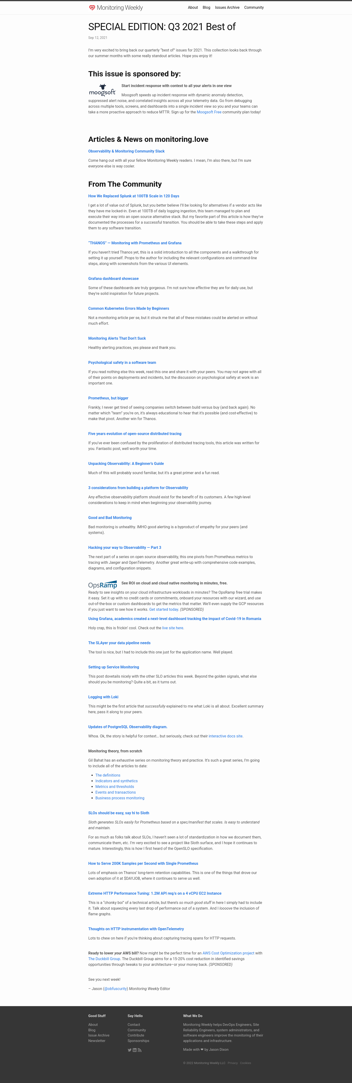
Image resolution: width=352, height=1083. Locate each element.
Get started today (163, 609)
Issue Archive (99, 1035)
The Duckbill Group (104, 959)
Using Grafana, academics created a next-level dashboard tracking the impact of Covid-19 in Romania (174, 618)
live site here (172, 628)
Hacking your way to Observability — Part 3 (124, 547)
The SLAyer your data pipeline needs (119, 643)
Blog (206, 7)
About (193, 7)
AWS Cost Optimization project (228, 953)
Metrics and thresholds (115, 786)
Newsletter (96, 1041)
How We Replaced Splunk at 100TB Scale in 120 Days (133, 196)
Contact (134, 1025)
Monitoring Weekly (120, 7)
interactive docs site (225, 736)
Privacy (233, 1063)
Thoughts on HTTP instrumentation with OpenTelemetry (136, 929)
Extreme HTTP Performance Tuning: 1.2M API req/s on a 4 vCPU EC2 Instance (155, 893)
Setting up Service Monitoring (113, 667)
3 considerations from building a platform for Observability (138, 488)
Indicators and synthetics (117, 781)
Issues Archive (227, 7)
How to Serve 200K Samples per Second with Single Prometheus (143, 863)
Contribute (136, 1035)
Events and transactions (116, 792)
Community (254, 7)
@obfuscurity (115, 988)
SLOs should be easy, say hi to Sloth (118, 813)
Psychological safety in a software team (122, 362)
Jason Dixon (219, 1049)
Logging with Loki (103, 697)
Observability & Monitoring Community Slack (126, 151)
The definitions (108, 775)
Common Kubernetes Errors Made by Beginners (128, 308)
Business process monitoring (120, 798)
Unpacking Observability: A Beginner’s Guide (126, 463)
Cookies (245, 1063)
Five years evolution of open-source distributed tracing (135, 433)
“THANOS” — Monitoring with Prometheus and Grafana (135, 243)
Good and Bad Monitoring (110, 517)
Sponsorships (138, 1041)
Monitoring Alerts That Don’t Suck (117, 338)
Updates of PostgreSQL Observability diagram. (128, 727)
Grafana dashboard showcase (113, 278)
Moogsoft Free (209, 112)
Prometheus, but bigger (108, 398)
